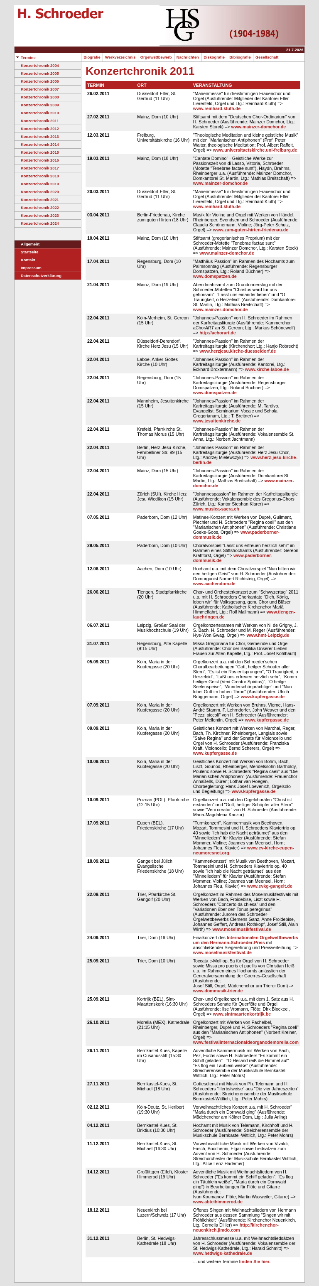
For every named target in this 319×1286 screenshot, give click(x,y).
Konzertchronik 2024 (37, 223)
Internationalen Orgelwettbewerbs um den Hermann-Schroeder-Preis (245, 940)
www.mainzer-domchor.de (258, 126)
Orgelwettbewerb (156, 57)
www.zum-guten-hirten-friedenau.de (250, 229)
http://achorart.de (217, 332)
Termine (25, 58)
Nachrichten (187, 57)
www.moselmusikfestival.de (242, 929)
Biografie (92, 57)
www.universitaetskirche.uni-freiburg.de (255, 149)
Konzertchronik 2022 (37, 208)
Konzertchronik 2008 (37, 97)
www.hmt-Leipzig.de (268, 635)
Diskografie (214, 57)
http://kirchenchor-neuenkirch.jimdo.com (236, 1227)
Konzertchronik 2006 (37, 81)
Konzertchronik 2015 (37, 152)
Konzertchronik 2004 (37, 66)
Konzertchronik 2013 (37, 137)
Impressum (28, 268)
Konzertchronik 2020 (37, 192)
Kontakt (25, 260)
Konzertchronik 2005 (37, 73)
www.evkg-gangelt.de (269, 886)
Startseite (27, 252)
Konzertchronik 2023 (37, 216)
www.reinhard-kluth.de (216, 108)
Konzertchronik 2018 (37, 176)
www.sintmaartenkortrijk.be (242, 1013)
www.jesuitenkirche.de (217, 420)
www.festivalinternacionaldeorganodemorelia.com (246, 1042)
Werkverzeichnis (120, 57)
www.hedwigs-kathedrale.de (222, 1253)
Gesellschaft (267, 57)
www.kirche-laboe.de (267, 369)
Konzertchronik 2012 (37, 129)
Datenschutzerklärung (38, 276)
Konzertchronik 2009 (37, 105)
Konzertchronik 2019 (37, 184)
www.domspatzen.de (215, 276)
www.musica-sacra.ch (216, 508)
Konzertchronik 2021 (37, 200)
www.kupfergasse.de (263, 696)
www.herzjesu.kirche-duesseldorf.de (237, 350)
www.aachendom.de (214, 583)
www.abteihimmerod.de (218, 1201)
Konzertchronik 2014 (37, 144)
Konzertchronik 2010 (37, 113)
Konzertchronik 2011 (37, 121)
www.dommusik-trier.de (218, 990)
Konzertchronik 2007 (37, 89)
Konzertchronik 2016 (37, 160)
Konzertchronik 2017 (37, 168)
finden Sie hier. (254, 1261)
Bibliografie (240, 57)
